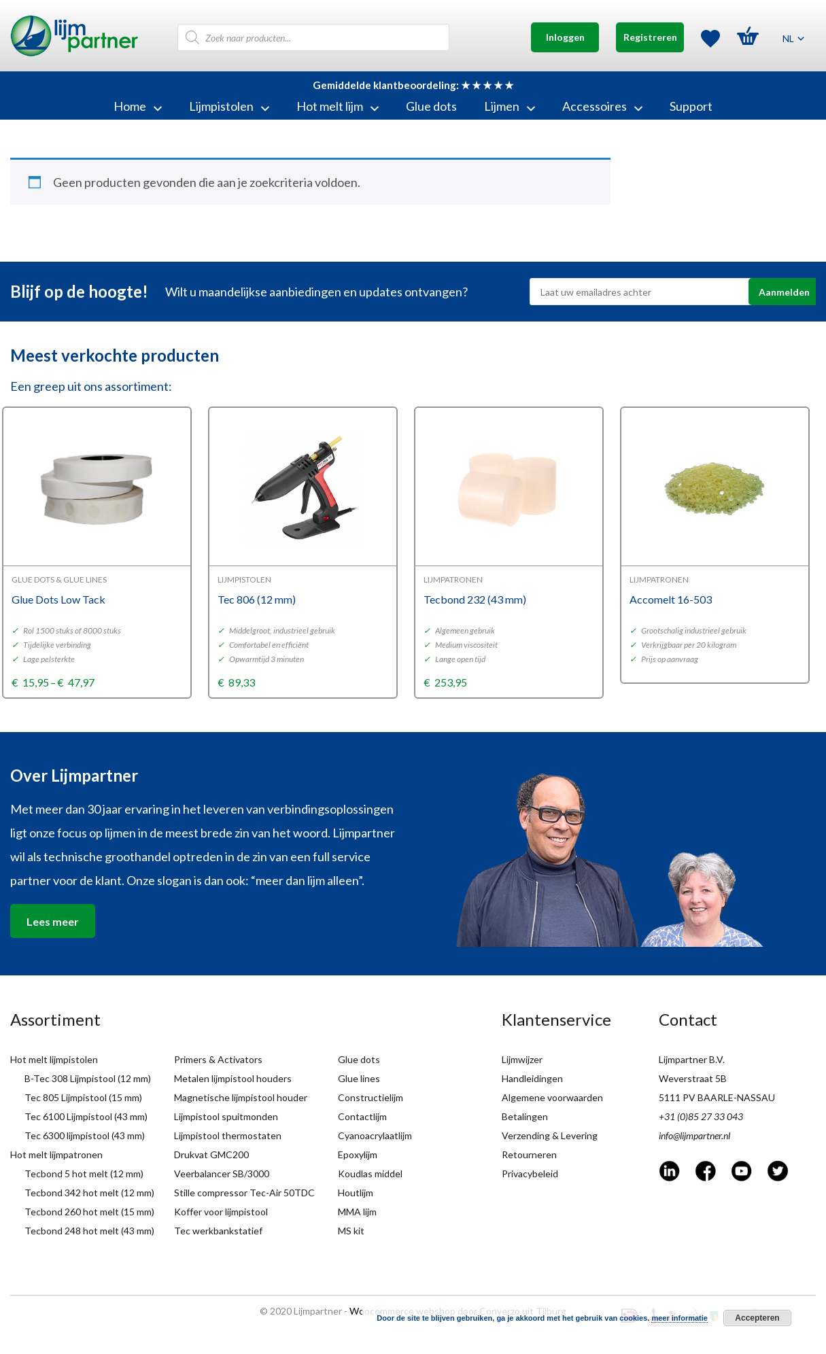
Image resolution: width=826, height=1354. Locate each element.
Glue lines (359, 1078)
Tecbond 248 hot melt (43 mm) (89, 1230)
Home (138, 106)
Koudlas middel (370, 1173)
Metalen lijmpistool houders (233, 1078)
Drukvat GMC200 (211, 1154)
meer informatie (679, 1318)
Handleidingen (532, 1078)
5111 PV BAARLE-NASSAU (717, 1097)
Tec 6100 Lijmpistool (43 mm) (86, 1116)
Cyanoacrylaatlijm (375, 1135)
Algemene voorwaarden (552, 1097)
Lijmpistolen (229, 106)
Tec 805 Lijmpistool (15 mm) (83, 1097)
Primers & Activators (218, 1059)
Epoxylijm (357, 1154)
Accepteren (757, 1318)
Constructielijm (370, 1097)
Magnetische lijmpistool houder (240, 1097)
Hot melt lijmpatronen (56, 1154)
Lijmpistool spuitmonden (226, 1116)
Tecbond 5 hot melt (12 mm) (83, 1173)
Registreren (650, 37)
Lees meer (53, 921)
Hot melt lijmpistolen (54, 1059)
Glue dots (431, 106)
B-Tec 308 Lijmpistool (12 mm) (87, 1078)
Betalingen (525, 1116)
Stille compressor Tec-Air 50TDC (244, 1192)
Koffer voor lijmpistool (221, 1211)
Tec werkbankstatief (218, 1230)
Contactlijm (362, 1116)
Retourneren (529, 1154)
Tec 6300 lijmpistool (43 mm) (84, 1135)
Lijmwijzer (522, 1059)
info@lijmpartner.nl (694, 1135)
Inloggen (565, 37)
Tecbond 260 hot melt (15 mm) (89, 1211)
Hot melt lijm (337, 106)
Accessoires (602, 106)
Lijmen (509, 106)
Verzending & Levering (550, 1135)
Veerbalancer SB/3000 (221, 1173)
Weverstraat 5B (693, 1078)
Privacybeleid (530, 1173)
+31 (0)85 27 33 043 (701, 1116)
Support (691, 106)
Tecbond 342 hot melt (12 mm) (89, 1192)
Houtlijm (355, 1192)
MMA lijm (357, 1211)
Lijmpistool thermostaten (227, 1135)
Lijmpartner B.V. (692, 1059)
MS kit (351, 1230)
